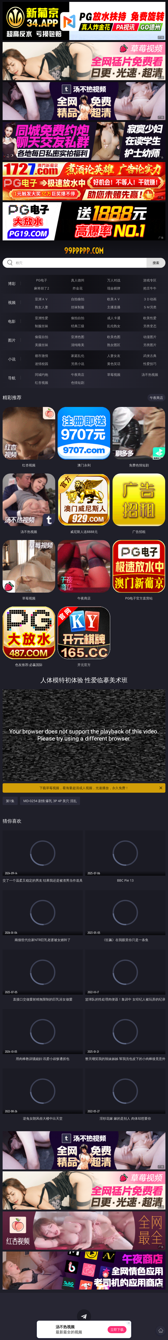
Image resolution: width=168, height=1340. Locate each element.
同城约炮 (41, 374)
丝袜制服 (77, 307)
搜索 (156, 262)
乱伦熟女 (113, 326)
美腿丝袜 (41, 345)
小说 (12, 359)
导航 (12, 378)
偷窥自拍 (41, 337)
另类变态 (149, 326)
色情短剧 (77, 382)
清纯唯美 (77, 345)
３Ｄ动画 (149, 299)
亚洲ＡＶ (41, 299)
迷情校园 (41, 363)
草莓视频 (113, 374)
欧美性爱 (149, 318)
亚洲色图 (77, 337)
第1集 (10, 801)
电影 (12, 321)
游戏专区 (149, 280)
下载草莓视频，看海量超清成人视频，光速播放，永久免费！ (101, 788)
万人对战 (113, 280)
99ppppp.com (84, 250)
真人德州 (77, 280)
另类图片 (149, 345)
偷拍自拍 (77, 318)
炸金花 (78, 288)
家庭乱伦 (77, 355)
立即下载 (117, 1329)
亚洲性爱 (41, 318)
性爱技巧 (149, 363)
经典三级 (77, 326)
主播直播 (113, 307)
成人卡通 (113, 318)
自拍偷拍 (77, 299)
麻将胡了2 (41, 288)
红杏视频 (41, 382)
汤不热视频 (150, 374)
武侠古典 (149, 355)
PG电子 (41, 280)
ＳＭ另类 (149, 307)
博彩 (12, 283)
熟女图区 (113, 345)
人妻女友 (113, 355)
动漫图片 (149, 337)
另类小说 (77, 363)
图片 (12, 340)
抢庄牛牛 (149, 288)
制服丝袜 (41, 326)
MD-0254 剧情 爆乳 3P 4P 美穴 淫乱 (50, 801)
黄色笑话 (113, 363)
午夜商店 (77, 374)
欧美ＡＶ (113, 299)
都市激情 (41, 355)
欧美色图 (113, 337)
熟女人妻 (41, 307)
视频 (12, 302)
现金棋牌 (113, 288)
